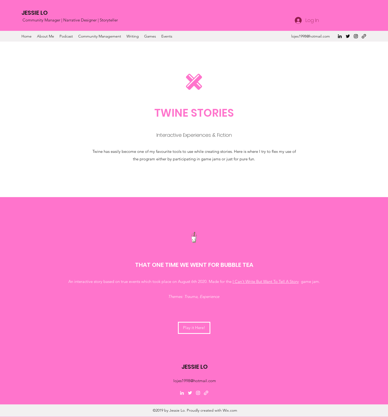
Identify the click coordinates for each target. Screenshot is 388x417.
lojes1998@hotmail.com (310, 36)
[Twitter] (347, 36)
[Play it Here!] (194, 328)
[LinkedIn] (339, 36)
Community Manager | (43, 20)
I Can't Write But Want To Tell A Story (266, 281)
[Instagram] (356, 36)
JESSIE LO (34, 13)
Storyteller (109, 20)
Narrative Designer (80, 20)
